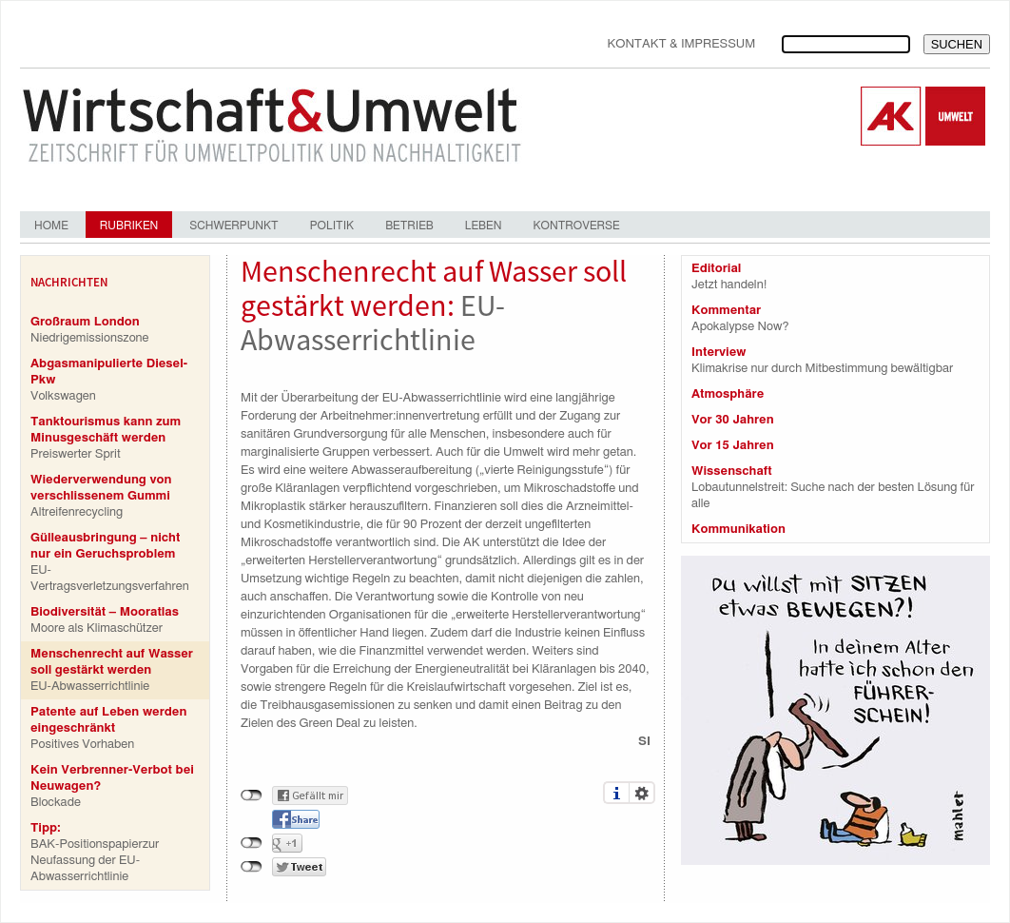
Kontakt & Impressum (681, 44)
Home (51, 225)
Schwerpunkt (233, 225)
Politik (332, 225)
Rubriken (129, 225)
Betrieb (409, 225)
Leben (483, 225)
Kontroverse (576, 225)
